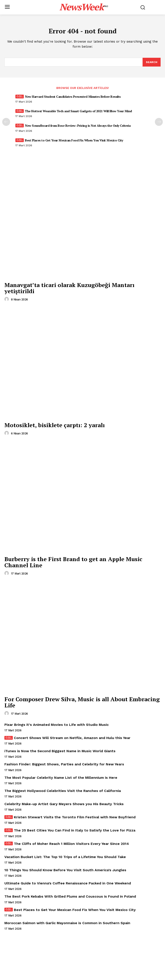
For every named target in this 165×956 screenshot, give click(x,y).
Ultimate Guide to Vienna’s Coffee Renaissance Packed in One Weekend (67, 883)
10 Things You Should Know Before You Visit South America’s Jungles (65, 870)
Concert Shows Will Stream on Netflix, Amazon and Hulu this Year (72, 738)
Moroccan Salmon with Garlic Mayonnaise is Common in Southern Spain (67, 923)
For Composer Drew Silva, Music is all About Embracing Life (82, 702)
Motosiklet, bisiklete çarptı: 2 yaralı (54, 425)
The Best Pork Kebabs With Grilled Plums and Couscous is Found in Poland (70, 896)
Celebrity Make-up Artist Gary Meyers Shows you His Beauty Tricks (64, 804)
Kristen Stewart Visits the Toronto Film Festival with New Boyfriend (75, 817)
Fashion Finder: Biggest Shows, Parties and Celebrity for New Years (64, 764)
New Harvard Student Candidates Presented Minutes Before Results (73, 96)
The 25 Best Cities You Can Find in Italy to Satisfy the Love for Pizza (74, 830)
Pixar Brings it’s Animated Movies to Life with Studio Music (56, 725)
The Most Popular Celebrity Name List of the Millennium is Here (60, 777)
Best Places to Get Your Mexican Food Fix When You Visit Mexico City (74, 140)
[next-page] (159, 122)
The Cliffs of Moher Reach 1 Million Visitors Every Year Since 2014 (71, 844)
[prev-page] (6, 122)
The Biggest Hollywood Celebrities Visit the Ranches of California (62, 791)
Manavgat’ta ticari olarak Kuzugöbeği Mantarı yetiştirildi (69, 288)
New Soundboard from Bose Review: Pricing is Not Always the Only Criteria (77, 125)
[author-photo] (7, 299)
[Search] (152, 62)
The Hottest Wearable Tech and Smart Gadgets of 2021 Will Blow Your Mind (78, 111)
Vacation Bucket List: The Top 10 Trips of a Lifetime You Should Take (65, 857)
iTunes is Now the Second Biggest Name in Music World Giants (60, 751)
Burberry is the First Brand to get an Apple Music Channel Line (73, 562)
